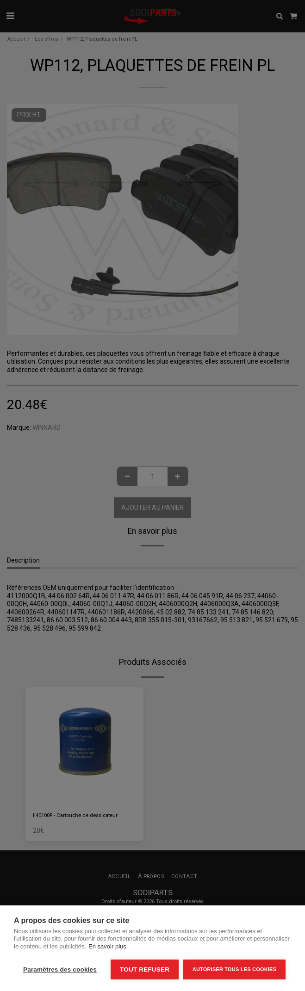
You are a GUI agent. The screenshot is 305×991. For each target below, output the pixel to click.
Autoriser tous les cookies (234, 969)
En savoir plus (107, 946)
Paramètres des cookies (60, 969)
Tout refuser (144, 969)
